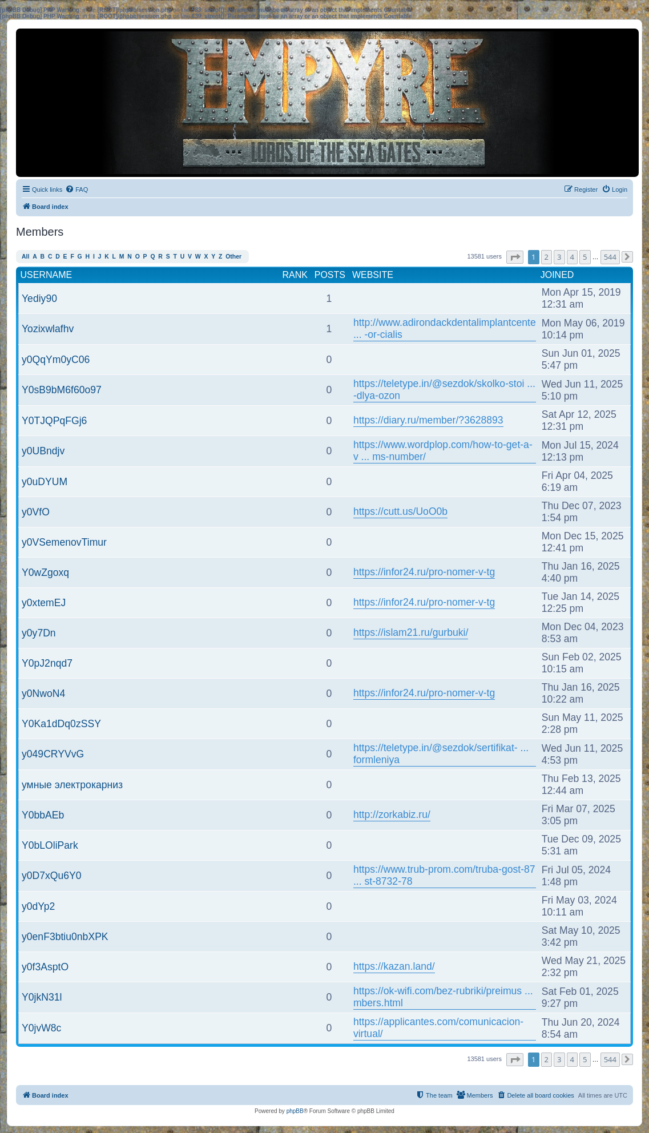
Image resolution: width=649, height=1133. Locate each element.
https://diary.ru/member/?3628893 (428, 420)
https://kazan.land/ (394, 966)
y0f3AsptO (45, 967)
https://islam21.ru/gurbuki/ (410, 632)
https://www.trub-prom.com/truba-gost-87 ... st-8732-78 (444, 875)
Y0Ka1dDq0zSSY (61, 723)
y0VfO (36, 512)
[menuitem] (76, 189)
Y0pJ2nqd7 (47, 663)
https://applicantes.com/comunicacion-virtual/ (438, 1027)
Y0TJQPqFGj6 (54, 420)
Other (233, 256)
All (25, 256)
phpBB (295, 1111)
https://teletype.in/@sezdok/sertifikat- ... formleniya (441, 753)
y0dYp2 (38, 906)
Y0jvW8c (41, 1028)
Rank (294, 275)
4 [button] (572, 257)
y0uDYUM (44, 481)
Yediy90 (39, 298)
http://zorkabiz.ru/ (391, 814)
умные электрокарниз (72, 785)
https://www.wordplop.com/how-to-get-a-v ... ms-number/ (443, 450)
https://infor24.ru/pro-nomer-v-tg (424, 572)
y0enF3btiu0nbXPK (65, 936)
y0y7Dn (39, 633)
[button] (514, 257)
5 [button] (585, 257)
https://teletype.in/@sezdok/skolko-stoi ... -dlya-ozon (444, 389)
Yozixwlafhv (48, 328)
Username (46, 275)
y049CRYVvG (53, 754)
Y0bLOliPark (50, 845)
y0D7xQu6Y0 (52, 875)
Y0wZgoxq (45, 572)
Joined (557, 275)
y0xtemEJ (44, 602)
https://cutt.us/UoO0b (400, 511)
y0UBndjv (43, 451)
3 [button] (559, 257)
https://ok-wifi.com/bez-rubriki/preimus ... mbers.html (443, 997)
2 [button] (547, 257)
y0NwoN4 (43, 693)
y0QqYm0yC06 (56, 359)
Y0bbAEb (43, 815)
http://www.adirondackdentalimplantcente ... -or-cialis (444, 328)
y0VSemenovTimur (64, 542)
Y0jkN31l (42, 997)
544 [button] (610, 257)
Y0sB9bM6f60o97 (62, 390)
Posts (330, 275)
